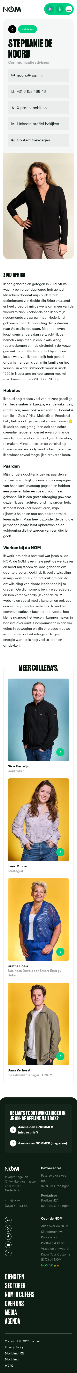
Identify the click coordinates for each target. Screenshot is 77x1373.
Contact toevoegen (33, 140)
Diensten (14, 1277)
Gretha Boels (18, 966)
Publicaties (49, 1237)
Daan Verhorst (19, 1070)
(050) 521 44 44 (16, 1205)
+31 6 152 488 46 (31, 91)
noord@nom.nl (30, 75)
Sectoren (15, 1286)
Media (11, 1312)
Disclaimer (12, 1359)
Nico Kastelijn (18, 766)
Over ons (14, 1303)
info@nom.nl (14, 1200)
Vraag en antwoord (55, 1248)
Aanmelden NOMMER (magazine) (42, 1143)
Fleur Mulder (18, 866)
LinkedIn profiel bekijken (38, 123)
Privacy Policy (14, 1347)
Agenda (12, 1321)
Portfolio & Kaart (52, 1243)
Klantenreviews (52, 1231)
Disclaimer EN (14, 1353)
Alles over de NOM (54, 1226)
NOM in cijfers (19, 1294)
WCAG (9, 1365)
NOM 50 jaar (50, 1265)
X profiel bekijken (32, 107)
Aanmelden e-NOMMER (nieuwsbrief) (35, 1129)
